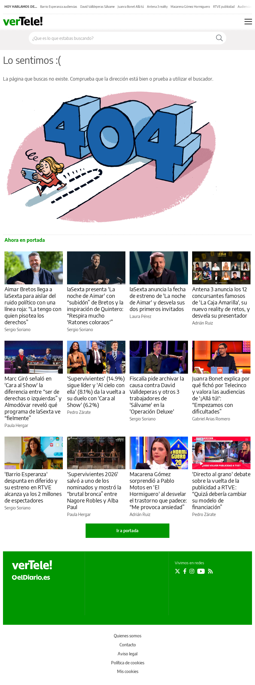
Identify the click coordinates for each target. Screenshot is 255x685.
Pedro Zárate (79, 412)
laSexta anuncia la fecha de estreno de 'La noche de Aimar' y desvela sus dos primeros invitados (158, 299)
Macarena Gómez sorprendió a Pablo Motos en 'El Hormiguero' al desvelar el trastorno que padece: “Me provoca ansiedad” (158, 490)
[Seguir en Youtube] (201, 571)
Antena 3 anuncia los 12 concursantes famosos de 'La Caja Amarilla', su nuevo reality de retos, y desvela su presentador (221, 302)
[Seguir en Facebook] (184, 571)
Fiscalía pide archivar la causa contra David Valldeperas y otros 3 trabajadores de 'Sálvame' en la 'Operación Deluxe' (157, 395)
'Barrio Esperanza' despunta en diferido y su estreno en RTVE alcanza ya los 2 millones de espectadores (33, 487)
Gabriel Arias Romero (211, 418)
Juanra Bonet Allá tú (131, 6)
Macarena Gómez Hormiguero (190, 6)
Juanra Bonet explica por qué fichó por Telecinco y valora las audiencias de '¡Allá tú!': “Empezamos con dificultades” (221, 395)
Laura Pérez (140, 316)
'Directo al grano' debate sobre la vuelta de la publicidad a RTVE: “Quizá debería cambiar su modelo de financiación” (221, 490)
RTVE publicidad (224, 6)
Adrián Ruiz (202, 322)
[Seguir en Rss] (210, 571)
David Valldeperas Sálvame (97, 6)
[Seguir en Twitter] (177, 571)
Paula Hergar (16, 425)
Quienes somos (127, 635)
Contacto (127, 644)
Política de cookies (127, 662)
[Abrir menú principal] (248, 21)
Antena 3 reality (157, 6)
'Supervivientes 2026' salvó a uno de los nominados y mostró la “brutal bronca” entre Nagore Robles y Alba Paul (94, 490)
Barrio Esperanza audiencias (58, 6)
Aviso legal (127, 653)
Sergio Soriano (17, 329)
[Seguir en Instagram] (191, 571)
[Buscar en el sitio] (121, 38)
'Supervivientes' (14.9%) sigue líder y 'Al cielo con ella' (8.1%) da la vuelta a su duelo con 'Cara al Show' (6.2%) (96, 391)
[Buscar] (219, 38)
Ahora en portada (24, 240)
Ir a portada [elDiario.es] (127, 530)
